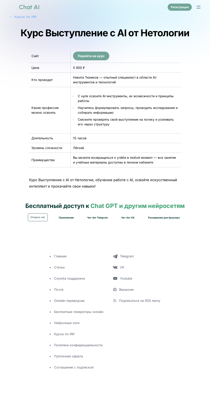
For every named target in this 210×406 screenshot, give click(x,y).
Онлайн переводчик (69, 305)
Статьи (59, 272)
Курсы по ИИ (64, 339)
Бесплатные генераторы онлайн (78, 316)
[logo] (25, 7)
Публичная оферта (68, 361)
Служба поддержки (69, 283)
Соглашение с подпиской (73, 372)
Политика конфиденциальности (78, 350)
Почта (58, 294)
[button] (198, 7)
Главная (60, 261)
